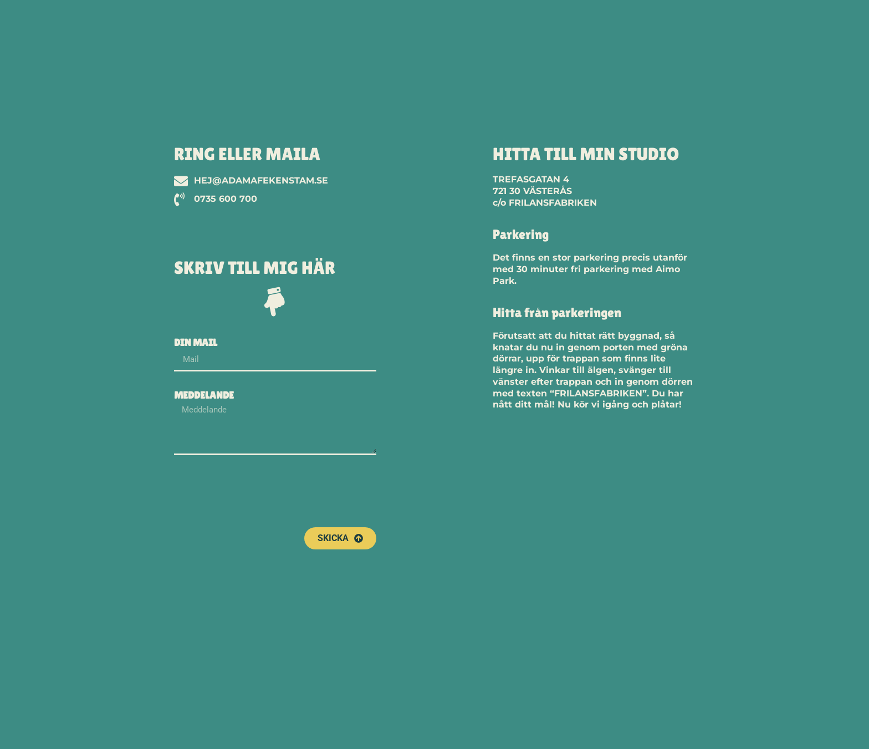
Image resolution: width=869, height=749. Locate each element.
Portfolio (682, 27)
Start (620, 27)
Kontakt (811, 27)
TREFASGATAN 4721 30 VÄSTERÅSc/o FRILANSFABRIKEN (545, 191)
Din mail (195, 343)
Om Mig (749, 27)
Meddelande (204, 396)
